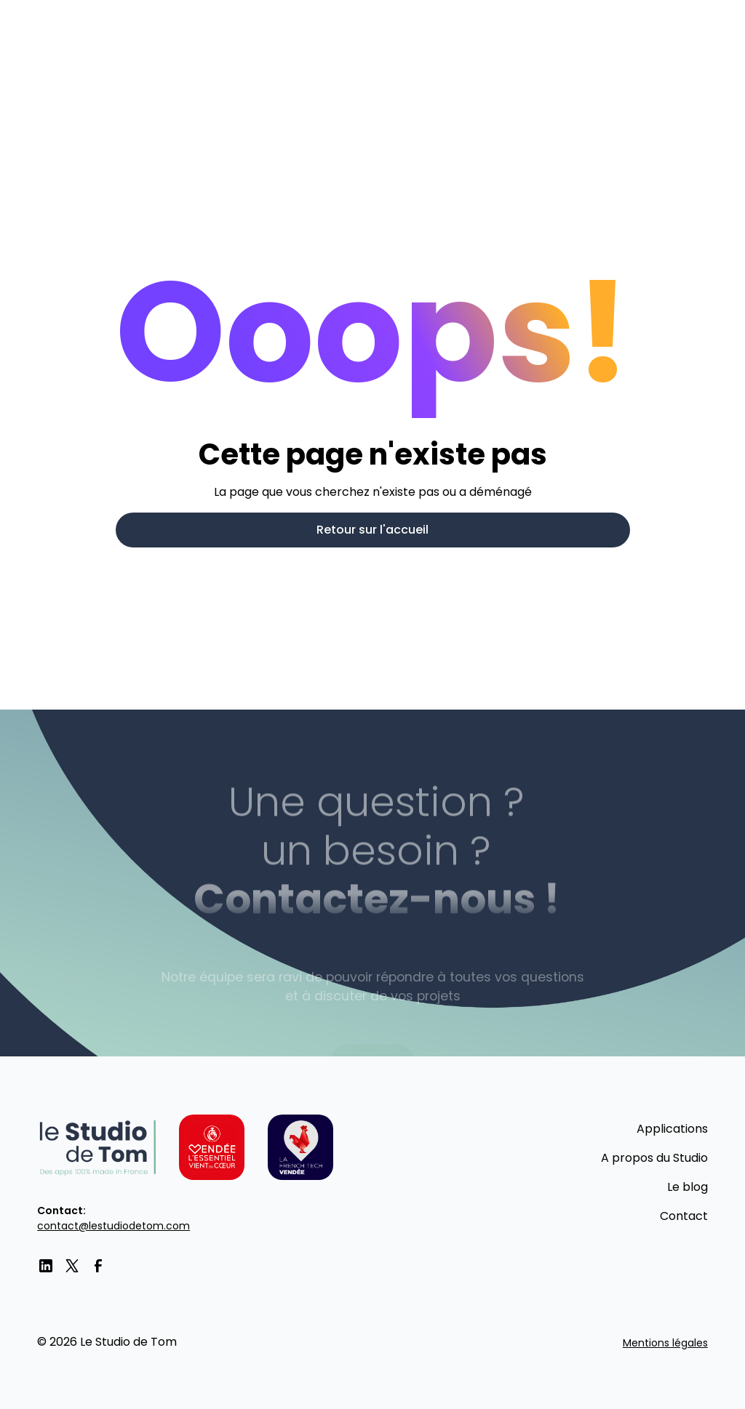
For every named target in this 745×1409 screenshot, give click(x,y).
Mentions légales (665, 1343)
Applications (672, 1128)
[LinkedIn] (46, 1265)
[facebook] (98, 1265)
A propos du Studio (654, 1157)
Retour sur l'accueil (372, 529)
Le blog (687, 1187)
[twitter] (72, 1265)
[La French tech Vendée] (300, 1147)
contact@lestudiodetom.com (113, 1226)
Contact (684, 1216)
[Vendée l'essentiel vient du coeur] (211, 1147)
